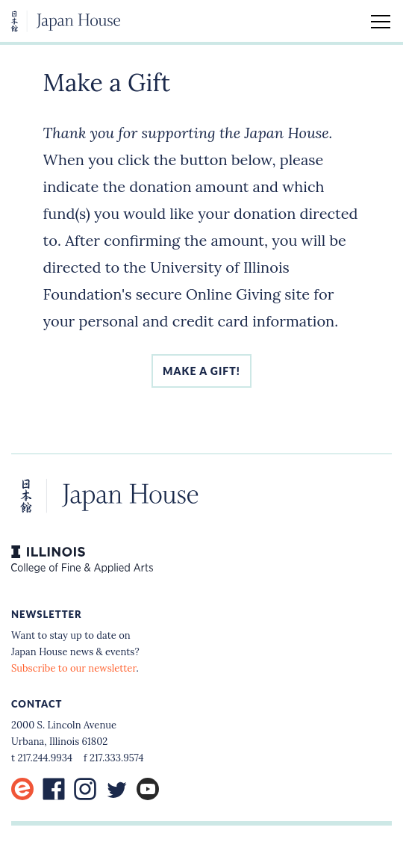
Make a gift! (201, 371)
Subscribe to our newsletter (73, 668)
